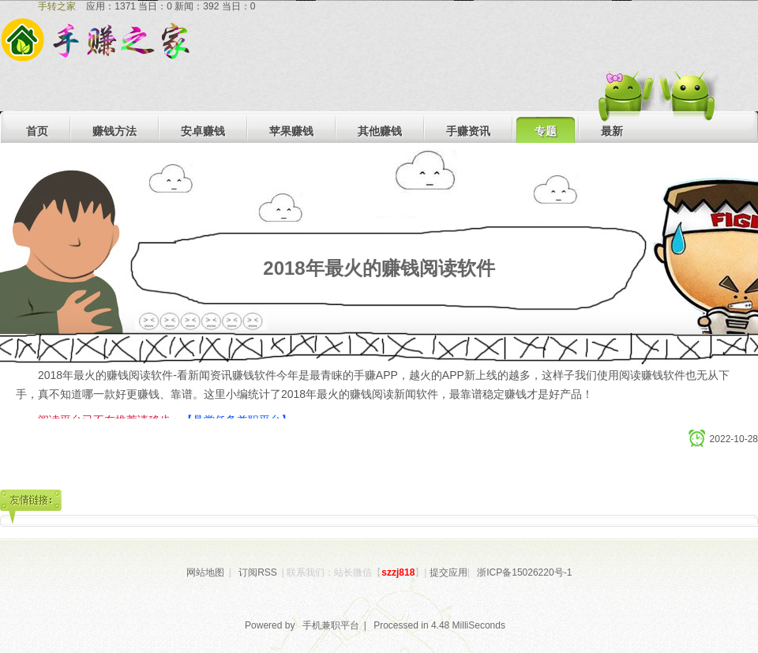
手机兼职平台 (330, 625)
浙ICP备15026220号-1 (524, 572)
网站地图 (205, 572)
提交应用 (448, 572)
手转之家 (57, 6)
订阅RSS (257, 572)
